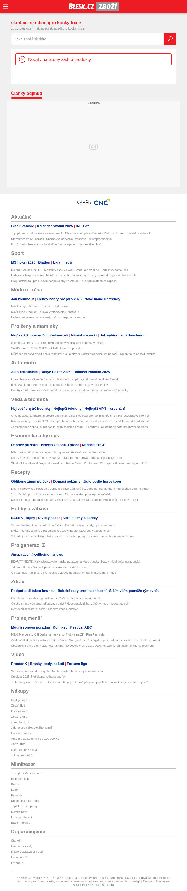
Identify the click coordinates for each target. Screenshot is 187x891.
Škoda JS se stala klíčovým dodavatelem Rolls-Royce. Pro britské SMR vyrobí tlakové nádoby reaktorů (79, 463)
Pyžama (16, 795)
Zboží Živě (18, 705)
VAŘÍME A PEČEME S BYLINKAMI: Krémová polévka (46, 348)
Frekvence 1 (19, 857)
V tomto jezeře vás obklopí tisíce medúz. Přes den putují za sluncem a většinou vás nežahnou (73, 536)
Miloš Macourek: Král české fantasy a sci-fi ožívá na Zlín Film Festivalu (58, 634)
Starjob (16, 840)
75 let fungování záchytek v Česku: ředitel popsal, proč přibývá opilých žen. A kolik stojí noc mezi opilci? (79, 682)
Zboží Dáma (19, 716)
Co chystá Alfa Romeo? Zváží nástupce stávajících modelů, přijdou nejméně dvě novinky (69, 390)
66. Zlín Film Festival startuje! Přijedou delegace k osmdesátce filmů (56, 244)
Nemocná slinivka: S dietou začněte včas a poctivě (44, 609)
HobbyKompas (21, 733)
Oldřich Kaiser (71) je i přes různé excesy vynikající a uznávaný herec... (58, 342)
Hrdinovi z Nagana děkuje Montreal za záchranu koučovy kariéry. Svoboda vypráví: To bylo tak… (75, 275)
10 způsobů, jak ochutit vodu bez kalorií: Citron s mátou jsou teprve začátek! (61, 494)
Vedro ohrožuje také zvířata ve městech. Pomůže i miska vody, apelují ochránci (63, 525)
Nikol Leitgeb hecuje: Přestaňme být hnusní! (40, 306)
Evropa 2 (17, 862)
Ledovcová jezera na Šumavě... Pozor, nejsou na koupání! (49, 317)
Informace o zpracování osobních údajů (114, 881)
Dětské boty (19, 811)
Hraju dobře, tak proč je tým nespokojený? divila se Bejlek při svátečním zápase (64, 281)
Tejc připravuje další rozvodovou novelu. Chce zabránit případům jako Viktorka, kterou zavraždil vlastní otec (82, 233)
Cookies (148, 881)
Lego (14, 789)
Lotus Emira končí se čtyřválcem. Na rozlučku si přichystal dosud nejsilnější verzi (64, 379)
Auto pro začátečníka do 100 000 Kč (35, 738)
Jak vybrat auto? (22, 755)
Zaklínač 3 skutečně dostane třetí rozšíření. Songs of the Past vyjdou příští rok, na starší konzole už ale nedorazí (85, 640)
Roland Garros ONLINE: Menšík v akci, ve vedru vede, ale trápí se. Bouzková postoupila (69, 269)
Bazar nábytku (20, 822)
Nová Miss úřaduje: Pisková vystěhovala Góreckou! (45, 311)
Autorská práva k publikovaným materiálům (139, 877)
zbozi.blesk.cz (21, 28)
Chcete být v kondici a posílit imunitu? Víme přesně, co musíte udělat (56, 598)
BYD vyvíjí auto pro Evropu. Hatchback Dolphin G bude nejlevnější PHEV (59, 384)
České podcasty (21, 846)
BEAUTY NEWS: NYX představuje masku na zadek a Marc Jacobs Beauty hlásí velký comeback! (75, 561)
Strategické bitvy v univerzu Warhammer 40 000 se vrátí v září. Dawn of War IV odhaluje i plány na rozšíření (82, 645)
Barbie (15, 784)
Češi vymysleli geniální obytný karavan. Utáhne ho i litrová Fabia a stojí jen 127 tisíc (66, 457)
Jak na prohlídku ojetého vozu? (31, 727)
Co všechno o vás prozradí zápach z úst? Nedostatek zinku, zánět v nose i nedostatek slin (70, 603)
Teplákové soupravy (24, 806)
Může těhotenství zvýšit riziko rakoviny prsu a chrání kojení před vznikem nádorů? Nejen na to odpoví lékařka (83, 353)
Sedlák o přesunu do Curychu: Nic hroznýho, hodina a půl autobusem (57, 671)
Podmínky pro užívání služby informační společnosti (51, 881)
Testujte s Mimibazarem (27, 773)
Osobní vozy (19, 711)
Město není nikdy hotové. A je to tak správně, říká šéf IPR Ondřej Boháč (58, 452)
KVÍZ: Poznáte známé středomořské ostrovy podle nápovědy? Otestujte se (60, 530)
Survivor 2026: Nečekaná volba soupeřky (38, 676)
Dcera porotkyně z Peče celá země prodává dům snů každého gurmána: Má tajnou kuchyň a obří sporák (80, 488)
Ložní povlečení (21, 817)
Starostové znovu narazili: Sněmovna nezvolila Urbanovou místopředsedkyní (61, 239)
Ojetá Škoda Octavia (24, 749)
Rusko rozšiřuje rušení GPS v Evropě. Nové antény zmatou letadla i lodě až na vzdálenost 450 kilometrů (80, 421)
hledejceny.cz (20, 700)
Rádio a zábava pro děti (27, 851)
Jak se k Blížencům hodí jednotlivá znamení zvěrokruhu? (48, 567)
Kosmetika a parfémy (25, 800)
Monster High (20, 778)
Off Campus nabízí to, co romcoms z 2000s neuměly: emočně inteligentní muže (63, 572)
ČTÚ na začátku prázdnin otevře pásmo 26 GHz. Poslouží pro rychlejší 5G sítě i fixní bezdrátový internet (80, 415)
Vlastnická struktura (101, 884)
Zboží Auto (18, 744)
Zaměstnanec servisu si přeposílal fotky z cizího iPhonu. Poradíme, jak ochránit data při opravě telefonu (79, 426)
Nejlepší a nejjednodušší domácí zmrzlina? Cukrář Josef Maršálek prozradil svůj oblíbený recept (74, 499)
